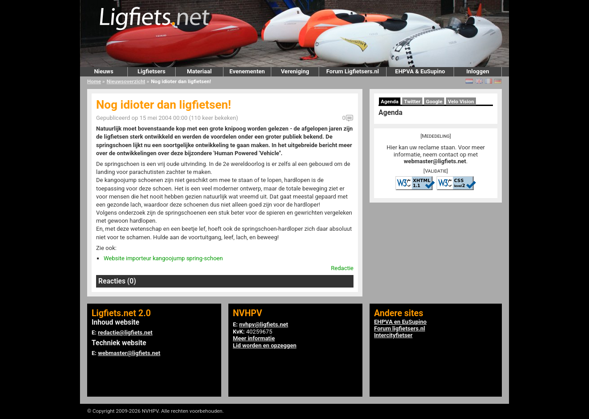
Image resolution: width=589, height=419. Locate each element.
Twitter (412, 101)
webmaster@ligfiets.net (435, 161)
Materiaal (199, 71)
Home (94, 81)
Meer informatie (254, 338)
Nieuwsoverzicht (126, 81)
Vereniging (295, 71)
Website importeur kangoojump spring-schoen (163, 258)
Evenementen (247, 71)
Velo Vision (461, 101)
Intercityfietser (393, 335)
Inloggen (477, 71)
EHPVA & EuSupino (420, 71)
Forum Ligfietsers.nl (352, 71)
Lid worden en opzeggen (264, 345)
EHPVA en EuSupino (400, 321)
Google (434, 101)
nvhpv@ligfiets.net (263, 324)
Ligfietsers (151, 71)
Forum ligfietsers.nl (399, 328)
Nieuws (103, 71)
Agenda (390, 101)
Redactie (342, 268)
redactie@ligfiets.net (125, 332)
